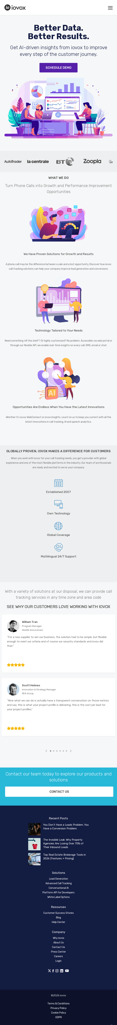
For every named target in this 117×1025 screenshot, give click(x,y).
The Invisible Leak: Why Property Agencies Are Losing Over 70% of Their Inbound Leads (63, 843)
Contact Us (58, 947)
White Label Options (58, 897)
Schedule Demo (58, 68)
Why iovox (58, 938)
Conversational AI (59, 887)
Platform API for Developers (58, 892)
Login (58, 960)
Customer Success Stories (58, 913)
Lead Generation (58, 878)
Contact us (59, 792)
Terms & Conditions (58, 1003)
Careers (58, 956)
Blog (58, 917)
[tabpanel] (40, 161)
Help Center (58, 922)
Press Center (58, 951)
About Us (58, 942)
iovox (15, 7)
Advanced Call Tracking (58, 883)
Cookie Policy (58, 1012)
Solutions (58, 872)
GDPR (58, 1017)
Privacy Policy (59, 1008)
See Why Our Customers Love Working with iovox (58, 606)
